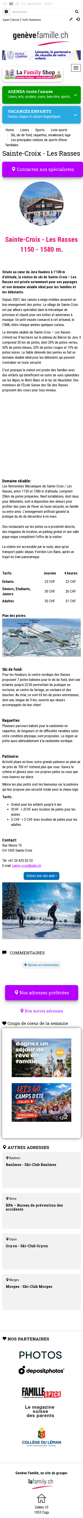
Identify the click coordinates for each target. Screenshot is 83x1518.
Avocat (15, 19)
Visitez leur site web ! (41, 876)
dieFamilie (35, 4)
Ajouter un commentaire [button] (41, 965)
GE (11, 4)
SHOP (48, 4)
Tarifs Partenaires (31, 19)
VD (5, 4)
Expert (6, 19)
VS (23, 4)
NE (17, 4)
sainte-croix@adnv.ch (26, 866)
